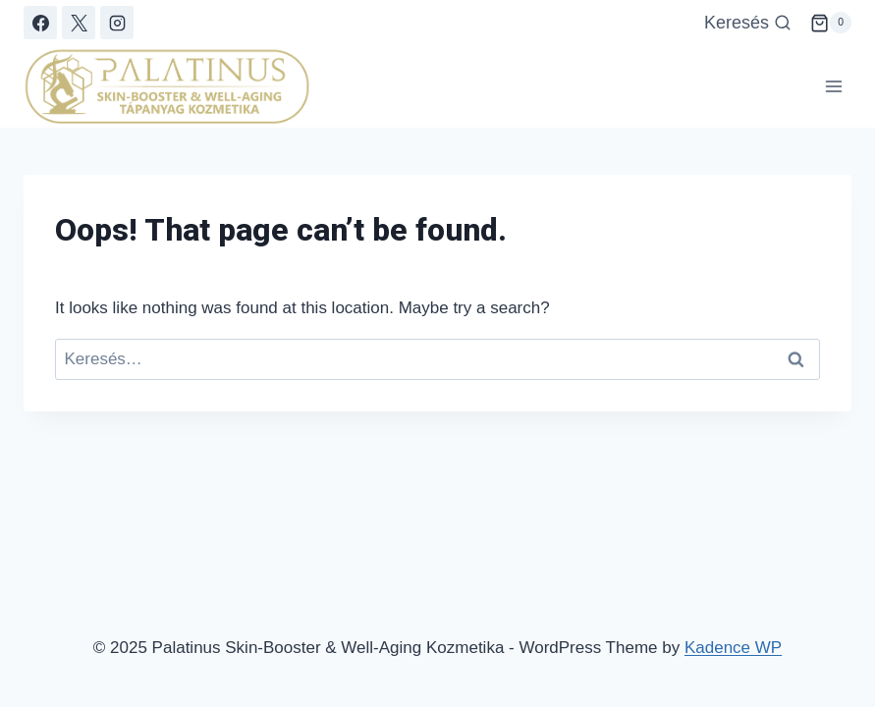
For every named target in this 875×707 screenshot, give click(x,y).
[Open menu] (833, 87)
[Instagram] (117, 22)
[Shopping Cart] (830, 22)
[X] (78, 22)
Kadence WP (733, 647)
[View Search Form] (747, 23)
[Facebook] (40, 22)
